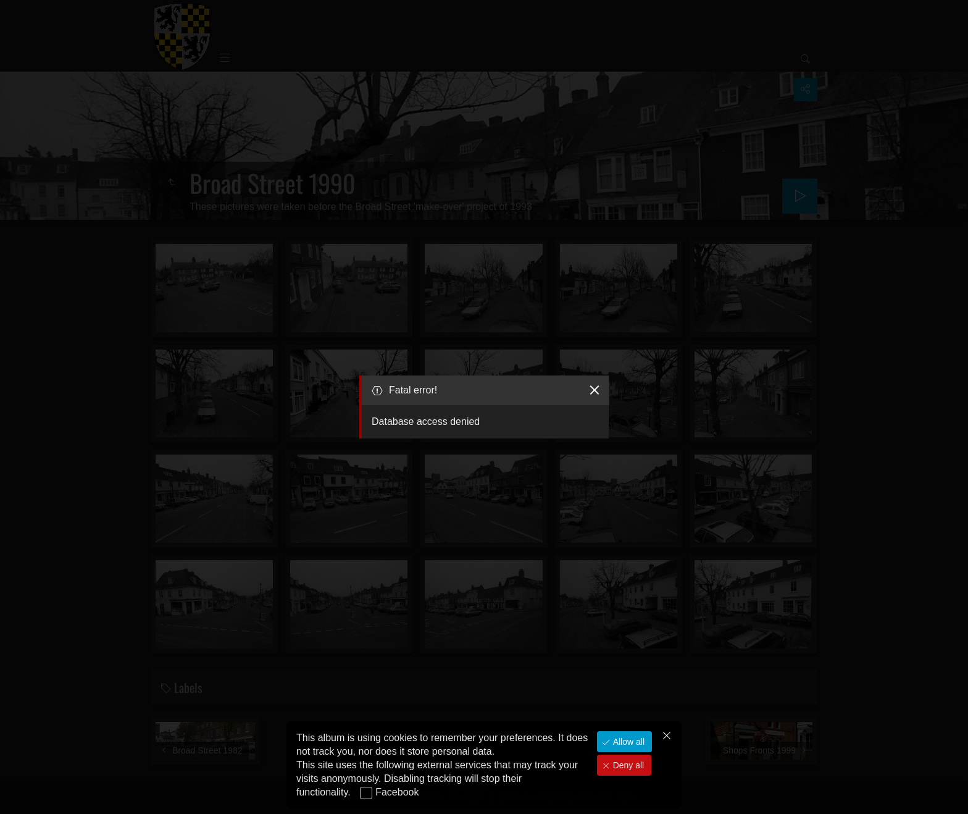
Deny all (627, 765)
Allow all (628, 742)
